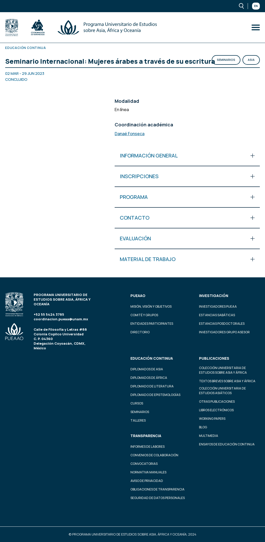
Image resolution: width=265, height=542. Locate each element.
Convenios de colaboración (154, 455)
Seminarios (226, 60)
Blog (203, 427)
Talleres (138, 420)
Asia (251, 60)
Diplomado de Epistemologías (155, 395)
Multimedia (208, 435)
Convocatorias (144, 463)
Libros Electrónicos (216, 410)
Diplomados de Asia (146, 369)
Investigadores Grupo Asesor (224, 332)
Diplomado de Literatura (152, 386)
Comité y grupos (144, 315)
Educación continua (151, 358)
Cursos (136, 403)
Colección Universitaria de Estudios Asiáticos (222, 390)
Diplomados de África (148, 377)
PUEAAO (137, 295)
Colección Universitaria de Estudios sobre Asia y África (223, 370)
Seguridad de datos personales (157, 498)
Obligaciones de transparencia (157, 489)
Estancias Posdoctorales (222, 323)
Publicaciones (214, 358)
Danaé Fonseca (129, 133)
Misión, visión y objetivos (151, 306)
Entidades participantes (151, 323)
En (256, 6)
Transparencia (145, 435)
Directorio (140, 332)
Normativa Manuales (148, 472)
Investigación (213, 295)
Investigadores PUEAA (218, 306)
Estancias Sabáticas (217, 315)
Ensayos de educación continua (227, 444)
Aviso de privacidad (146, 481)
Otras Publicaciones (217, 401)
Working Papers (212, 418)
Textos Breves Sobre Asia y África (227, 381)
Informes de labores (147, 446)
